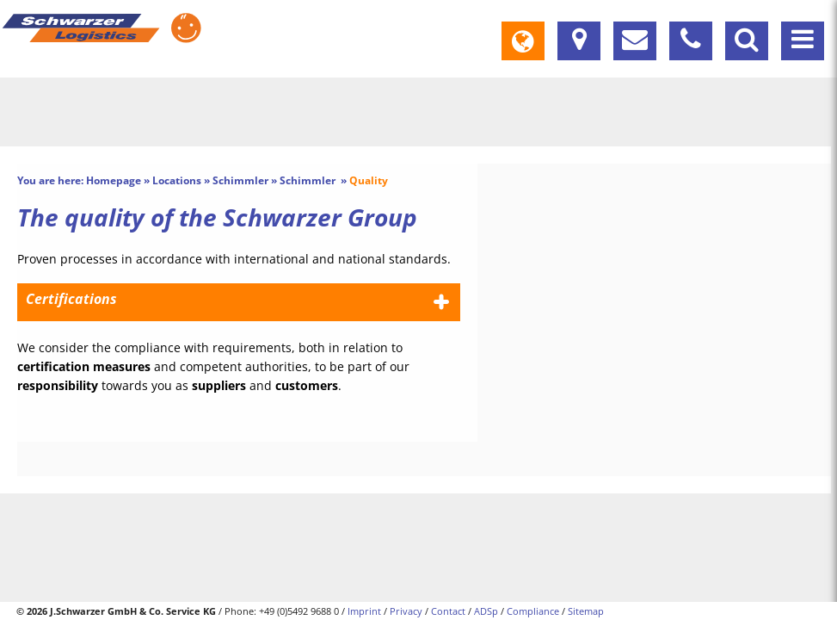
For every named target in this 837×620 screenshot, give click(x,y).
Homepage (113, 180)
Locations (176, 180)
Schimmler (240, 180)
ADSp (486, 610)
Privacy (406, 610)
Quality (368, 180)
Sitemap (586, 610)
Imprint (364, 610)
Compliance (533, 610)
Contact (448, 610)
